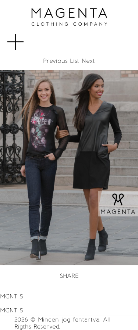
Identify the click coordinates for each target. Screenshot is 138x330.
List (74, 60)
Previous (55, 60)
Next (88, 60)
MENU (27, 38)
